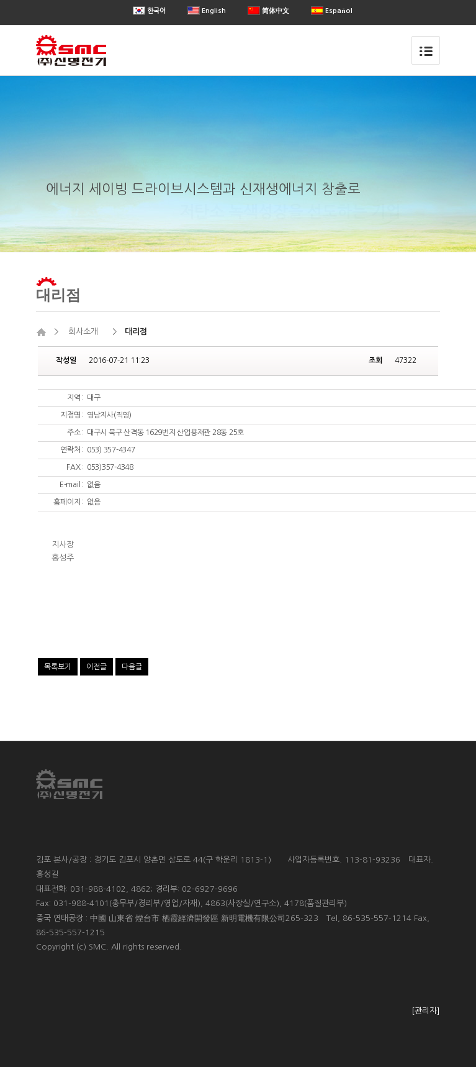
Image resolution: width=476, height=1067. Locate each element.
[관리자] (425, 1011)
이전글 (96, 667)
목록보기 (57, 667)
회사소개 (83, 331)
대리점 (58, 294)
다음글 (132, 667)
